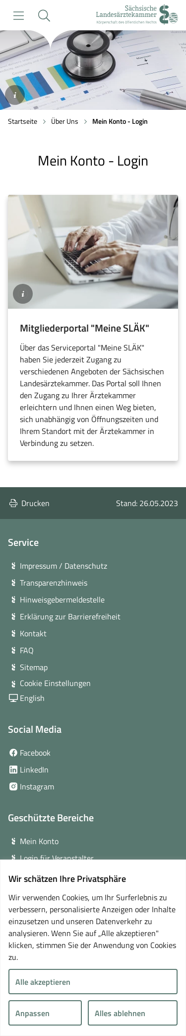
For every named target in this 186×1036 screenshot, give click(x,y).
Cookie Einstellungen (55, 683)
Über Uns (64, 121)
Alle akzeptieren (42, 982)
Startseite (22, 121)
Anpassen (32, 1013)
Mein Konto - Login (120, 121)
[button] (44, 15)
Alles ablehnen (120, 1013)
